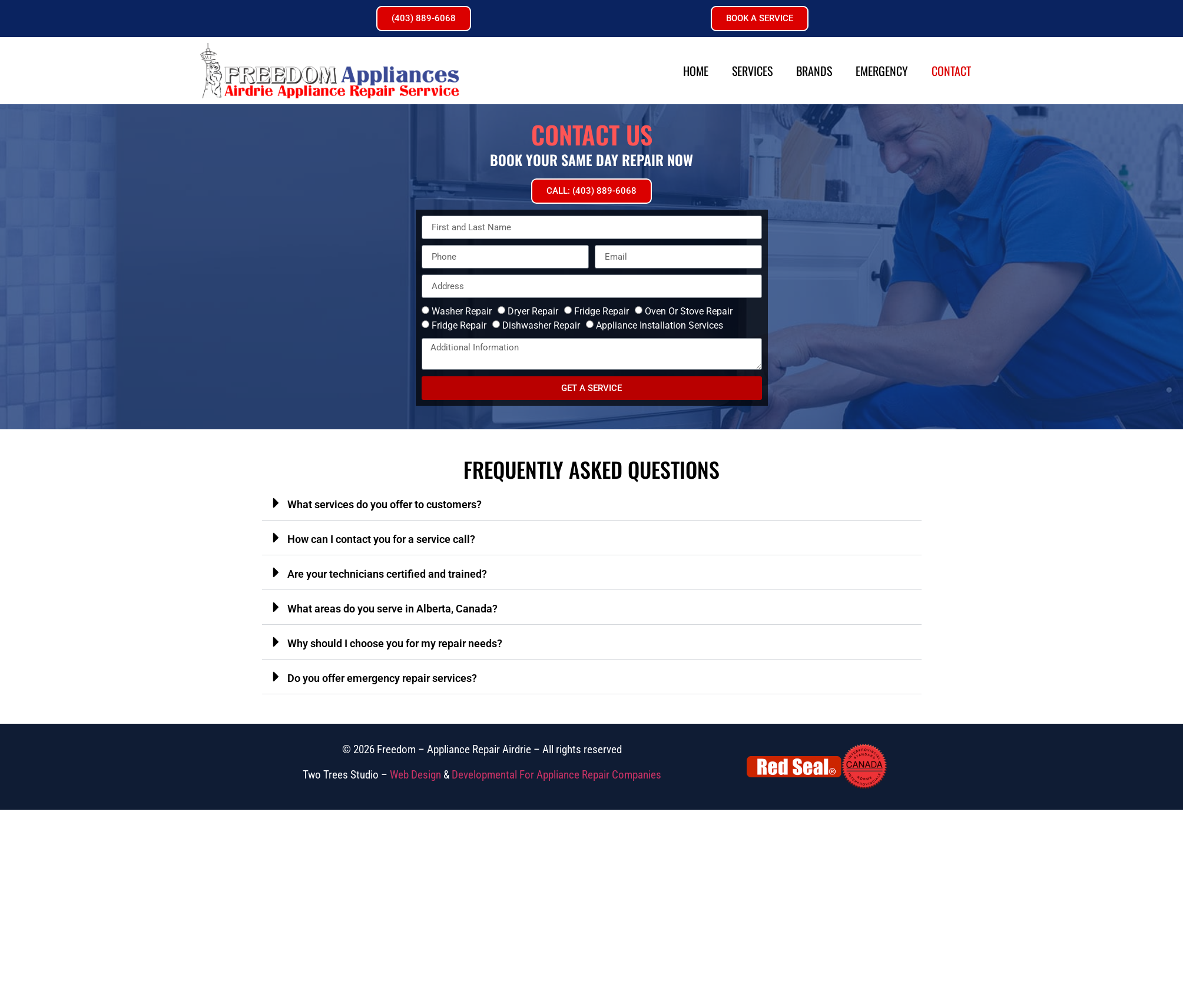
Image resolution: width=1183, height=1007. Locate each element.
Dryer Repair (533, 311)
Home (695, 71)
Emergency (882, 71)
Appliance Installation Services (659, 325)
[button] (592, 503)
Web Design (415, 774)
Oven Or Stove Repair (689, 311)
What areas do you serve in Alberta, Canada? (392, 608)
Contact (951, 71)
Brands (814, 71)
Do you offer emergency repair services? (382, 678)
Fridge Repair (601, 311)
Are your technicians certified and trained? (387, 574)
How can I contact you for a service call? (381, 539)
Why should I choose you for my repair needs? (394, 643)
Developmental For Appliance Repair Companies (556, 774)
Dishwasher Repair (541, 325)
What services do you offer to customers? (384, 504)
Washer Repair (462, 311)
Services (752, 71)
